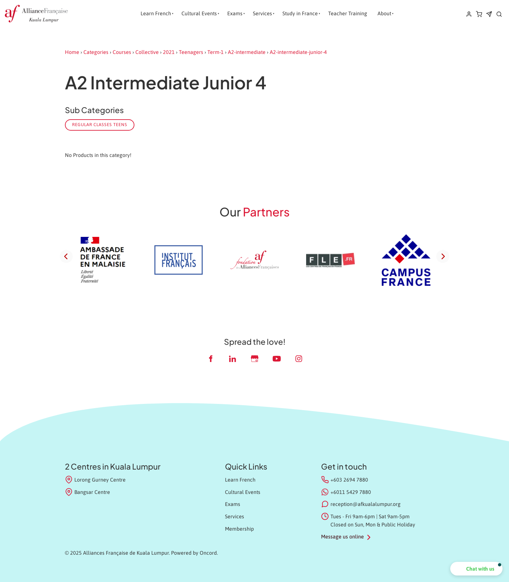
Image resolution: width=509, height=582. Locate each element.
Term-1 (215, 52)
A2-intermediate (247, 52)
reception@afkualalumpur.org (365, 504)
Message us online (342, 536)
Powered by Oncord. (194, 553)
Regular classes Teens (99, 124)
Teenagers (191, 52)
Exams (234, 13)
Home (72, 52)
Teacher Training (347, 13)
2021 (169, 52)
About (384, 13)
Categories (95, 52)
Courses (122, 52)
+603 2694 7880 (349, 480)
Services (262, 13)
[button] (476, 569)
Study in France (300, 13)
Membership (239, 529)
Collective (147, 52)
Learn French (156, 13)
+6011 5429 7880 (350, 492)
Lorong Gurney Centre (95, 480)
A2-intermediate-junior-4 (298, 52)
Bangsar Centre (87, 492)
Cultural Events (199, 13)
